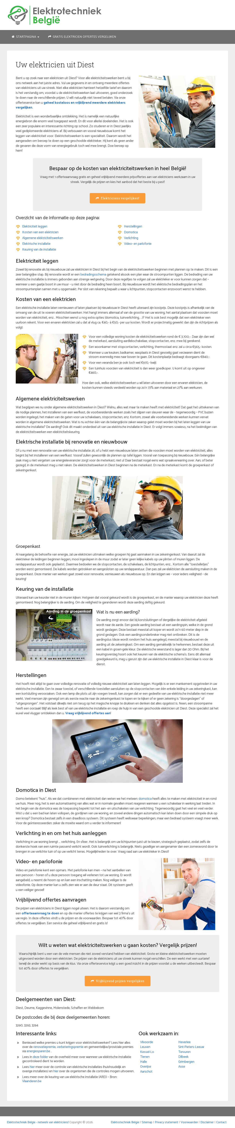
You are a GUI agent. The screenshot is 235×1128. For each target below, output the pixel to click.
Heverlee (184, 1042)
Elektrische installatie (36, 243)
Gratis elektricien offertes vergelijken (82, 36)
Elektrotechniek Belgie (125, 1122)
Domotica (131, 232)
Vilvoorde (146, 1042)
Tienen (145, 1056)
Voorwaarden (189, 1122)
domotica (145, 798)
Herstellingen (133, 226)
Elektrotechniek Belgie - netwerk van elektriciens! (38, 1122)
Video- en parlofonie (137, 243)
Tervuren (184, 1052)
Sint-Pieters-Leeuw (191, 1047)
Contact (221, 1122)
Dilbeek (183, 1056)
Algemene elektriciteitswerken (42, 238)
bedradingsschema (93, 274)
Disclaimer (207, 1122)
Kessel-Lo (147, 1052)
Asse (181, 1066)
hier (32, 1067)
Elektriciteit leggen (34, 226)
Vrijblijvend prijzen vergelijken (117, 981)
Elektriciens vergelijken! (117, 198)
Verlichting (131, 238)
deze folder (40, 1057)
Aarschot (146, 1071)
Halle (143, 1061)
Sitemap (147, 1122)
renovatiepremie (44, 1047)
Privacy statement (166, 1122)
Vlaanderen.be (31, 1081)
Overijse (145, 1066)
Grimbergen (186, 1061)
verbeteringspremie (70, 1047)
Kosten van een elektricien (40, 232)
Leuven (145, 1047)
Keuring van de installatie (39, 249)
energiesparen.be (38, 1051)
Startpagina (24, 36)
